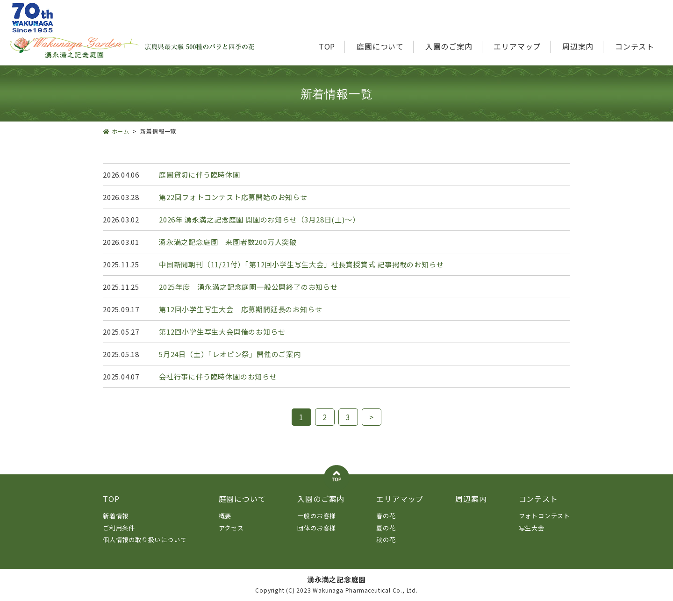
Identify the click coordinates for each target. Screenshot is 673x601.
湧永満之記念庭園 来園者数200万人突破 (228, 242)
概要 (225, 515)
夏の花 (385, 527)
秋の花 (385, 539)
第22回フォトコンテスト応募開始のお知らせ (233, 197)
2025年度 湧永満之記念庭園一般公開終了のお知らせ (248, 287)
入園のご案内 (449, 46)
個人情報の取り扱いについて (144, 539)
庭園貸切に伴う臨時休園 (199, 174)
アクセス (231, 527)
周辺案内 (578, 46)
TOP (327, 46)
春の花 (385, 515)
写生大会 (531, 527)
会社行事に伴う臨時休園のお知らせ (218, 376)
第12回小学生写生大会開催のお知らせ (222, 331)
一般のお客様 (316, 515)
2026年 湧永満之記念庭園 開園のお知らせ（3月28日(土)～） (259, 219)
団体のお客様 (316, 527)
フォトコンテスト (544, 515)
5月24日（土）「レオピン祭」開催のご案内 (230, 354)
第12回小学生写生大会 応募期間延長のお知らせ (240, 309)
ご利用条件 (119, 527)
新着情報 (116, 515)
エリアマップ (517, 46)
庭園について (380, 46)
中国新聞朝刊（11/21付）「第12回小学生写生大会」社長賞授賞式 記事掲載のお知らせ (301, 264)
